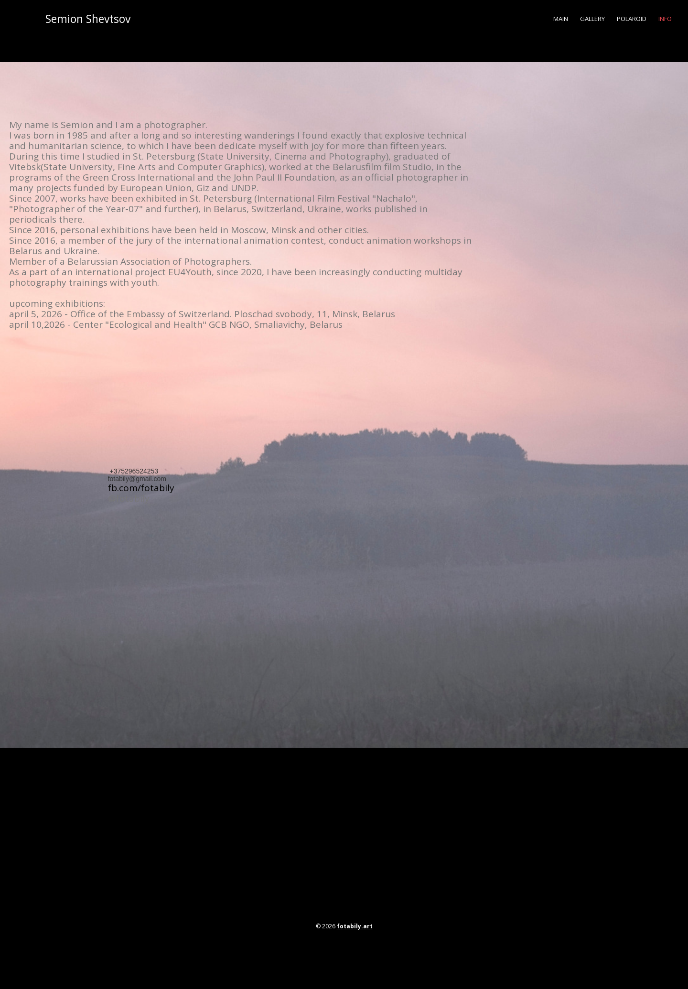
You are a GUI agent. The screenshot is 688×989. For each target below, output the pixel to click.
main (560, 18)
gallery (592, 18)
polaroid (631, 18)
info (665, 18)
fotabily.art (355, 926)
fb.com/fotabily (141, 488)
